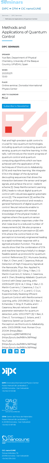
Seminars (5, 15)
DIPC (5, 8)
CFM (15, 8)
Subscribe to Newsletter (16, 106)
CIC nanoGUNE (31, 8)
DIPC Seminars (16, 15)
